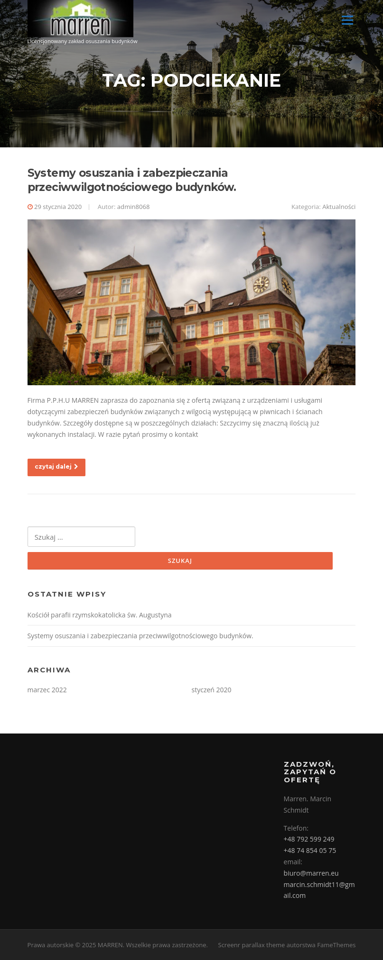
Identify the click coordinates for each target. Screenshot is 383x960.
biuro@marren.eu (311, 873)
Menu (347, 20)
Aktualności (338, 206)
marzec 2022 (47, 689)
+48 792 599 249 (309, 838)
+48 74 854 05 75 (310, 850)
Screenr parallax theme (251, 945)
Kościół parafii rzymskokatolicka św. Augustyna (100, 614)
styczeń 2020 (212, 689)
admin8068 (133, 206)
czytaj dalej (56, 466)
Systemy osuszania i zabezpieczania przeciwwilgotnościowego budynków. (132, 180)
